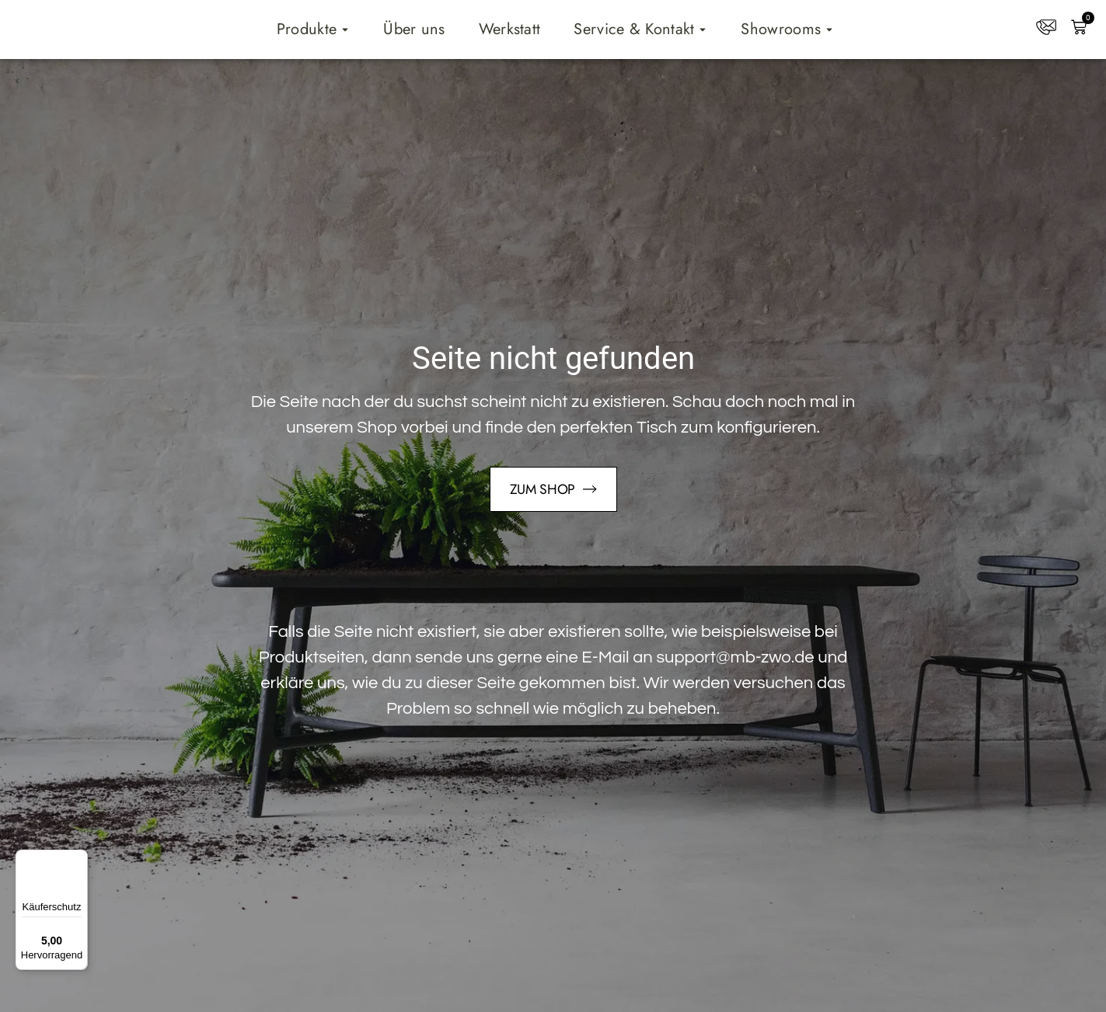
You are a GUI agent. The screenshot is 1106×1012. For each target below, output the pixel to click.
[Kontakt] (1046, 27)
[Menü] (78, 859)
